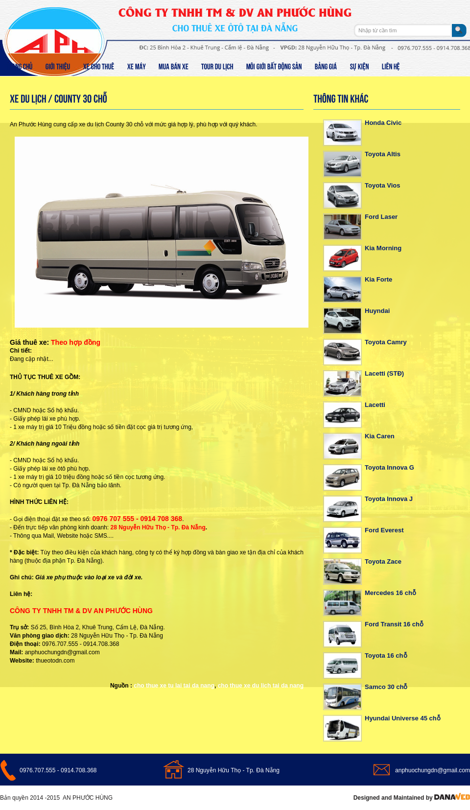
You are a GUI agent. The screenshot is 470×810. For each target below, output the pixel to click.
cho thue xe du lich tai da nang (261, 685)
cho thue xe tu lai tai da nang (174, 685)
